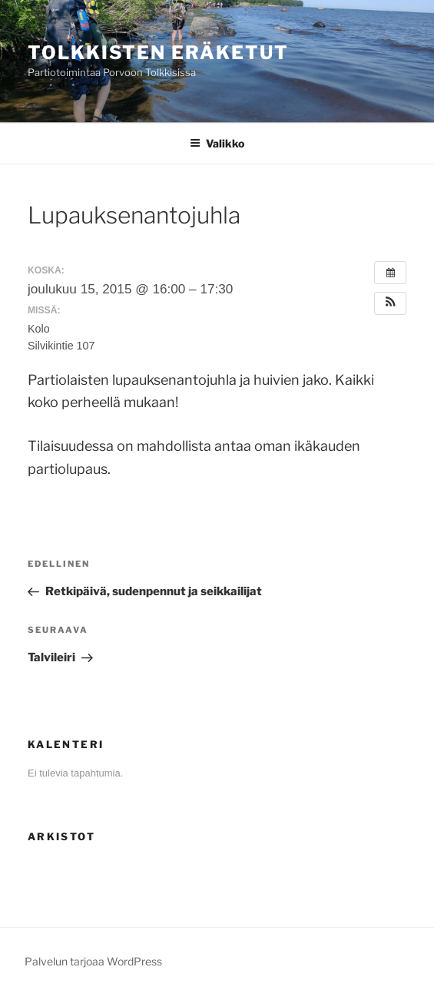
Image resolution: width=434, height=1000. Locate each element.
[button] (390, 303)
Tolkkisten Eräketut (158, 52)
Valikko (217, 143)
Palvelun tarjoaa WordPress (93, 961)
